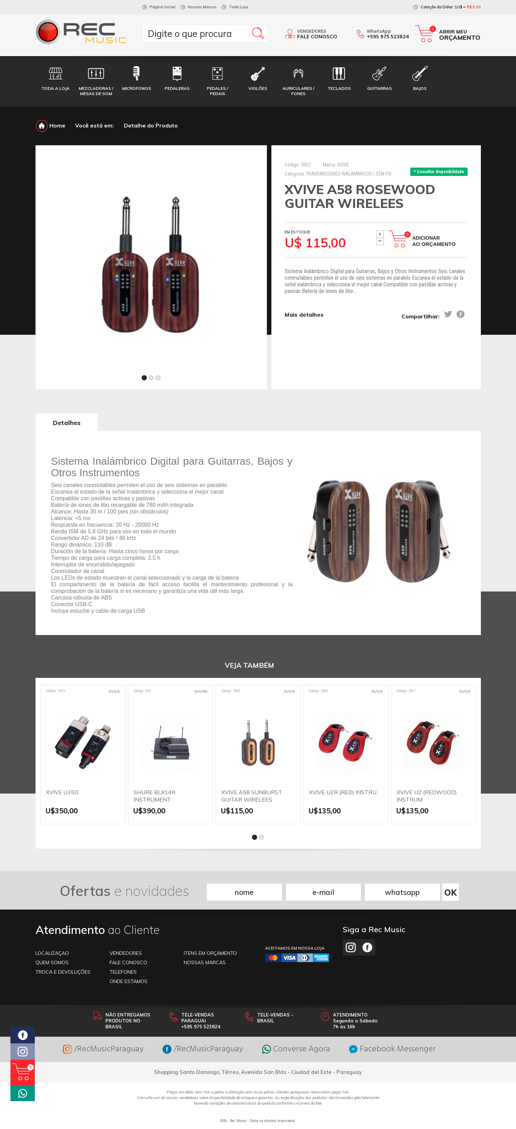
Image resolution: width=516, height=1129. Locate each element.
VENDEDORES (126, 953)
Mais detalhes (304, 314)
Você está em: (94, 125)
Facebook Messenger (392, 1049)
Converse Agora (296, 1049)
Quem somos (52, 962)
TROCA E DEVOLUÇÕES (62, 972)
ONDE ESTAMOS (129, 981)
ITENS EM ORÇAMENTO (210, 953)
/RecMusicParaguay (103, 1049)
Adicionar (434, 241)
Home (50, 125)
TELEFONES (123, 972)
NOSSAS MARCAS (205, 962)
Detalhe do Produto (151, 125)
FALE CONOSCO (128, 962)
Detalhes (66, 423)
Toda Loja (238, 7)
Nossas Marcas (202, 7)
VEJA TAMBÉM (249, 665)
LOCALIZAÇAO (52, 953)
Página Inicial (162, 7)
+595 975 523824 (388, 36)
